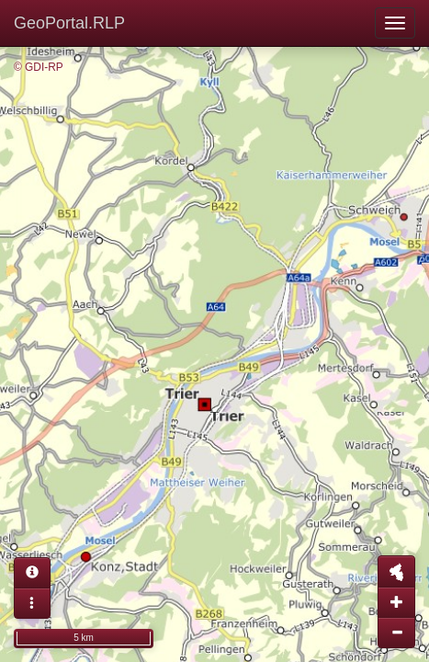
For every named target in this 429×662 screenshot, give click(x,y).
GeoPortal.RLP (69, 23)
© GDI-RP (38, 67)
